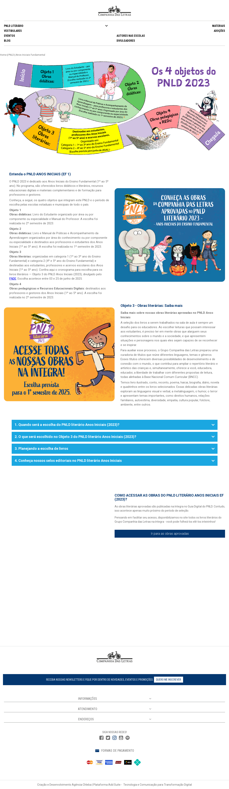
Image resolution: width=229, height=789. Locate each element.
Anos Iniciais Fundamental (30, 55)
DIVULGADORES (126, 40)
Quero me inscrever (168, 679)
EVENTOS (9, 35)
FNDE (12, 278)
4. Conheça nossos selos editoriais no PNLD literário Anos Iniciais (115, 460)
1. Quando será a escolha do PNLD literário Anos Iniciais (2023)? (115, 425)
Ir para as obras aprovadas (170, 533)
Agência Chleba (81, 784)
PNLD (11, 55)
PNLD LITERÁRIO (13, 25)
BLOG (7, 40)
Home (3, 55)
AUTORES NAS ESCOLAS (131, 35)
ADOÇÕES (219, 30)
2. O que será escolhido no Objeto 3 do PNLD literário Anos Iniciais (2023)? (115, 437)
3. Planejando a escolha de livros (115, 448)
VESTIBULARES (13, 30)
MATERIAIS (218, 25)
